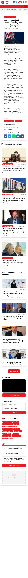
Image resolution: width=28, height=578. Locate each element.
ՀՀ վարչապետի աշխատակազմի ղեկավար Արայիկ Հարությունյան (13, 447)
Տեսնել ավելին (14, 371)
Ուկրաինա (6, 436)
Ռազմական (18, 121)
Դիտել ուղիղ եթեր (14, 395)
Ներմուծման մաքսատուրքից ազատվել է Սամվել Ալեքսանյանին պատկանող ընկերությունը (13, 340)
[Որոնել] (25, 6)
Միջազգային (14, 424)
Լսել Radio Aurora (14, 465)
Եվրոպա (15, 433)
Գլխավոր (3, 9)
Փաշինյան (18, 431)
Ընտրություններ (8, 431)
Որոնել (14, 412)
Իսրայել (6, 426)
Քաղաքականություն (11, 9)
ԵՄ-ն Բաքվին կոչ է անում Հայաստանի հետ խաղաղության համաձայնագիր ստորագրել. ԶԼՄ (12, 262)
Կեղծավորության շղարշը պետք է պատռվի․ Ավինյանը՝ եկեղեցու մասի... (14, 458)
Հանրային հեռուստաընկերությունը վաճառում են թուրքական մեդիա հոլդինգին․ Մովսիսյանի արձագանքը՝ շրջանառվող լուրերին (13, 294)
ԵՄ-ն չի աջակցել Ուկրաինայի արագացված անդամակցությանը (12, 363)
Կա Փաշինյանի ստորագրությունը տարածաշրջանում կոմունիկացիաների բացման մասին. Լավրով (13, 231)
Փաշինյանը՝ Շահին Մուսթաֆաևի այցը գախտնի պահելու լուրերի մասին (12, 317)
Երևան (14, 426)
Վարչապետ (16, 436)
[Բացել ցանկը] (2, 6)
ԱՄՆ (15, 421)
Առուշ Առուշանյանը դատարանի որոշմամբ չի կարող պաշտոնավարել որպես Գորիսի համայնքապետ (13, 168)
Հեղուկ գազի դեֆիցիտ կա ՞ (11, 453)
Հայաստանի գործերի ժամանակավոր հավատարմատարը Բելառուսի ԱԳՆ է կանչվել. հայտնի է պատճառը (13, 199)
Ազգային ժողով (8, 438)
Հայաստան (7, 421)
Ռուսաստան (7, 428)
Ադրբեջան (6, 433)
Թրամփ (16, 428)
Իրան (5, 424)
